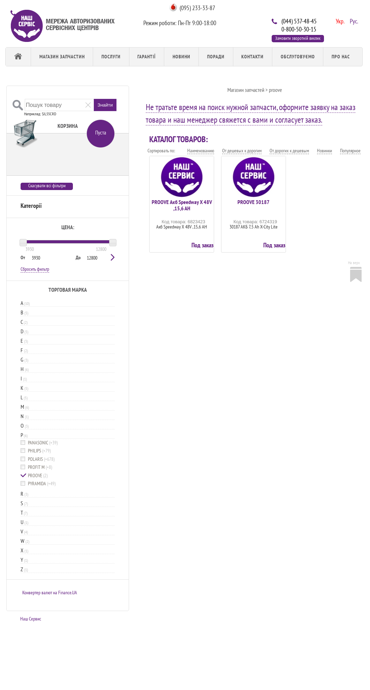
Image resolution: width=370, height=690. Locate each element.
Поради (216, 56)
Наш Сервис (30, 619)
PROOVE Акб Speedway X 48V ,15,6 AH (182, 205)
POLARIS (41, 459)
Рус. (353, 20)
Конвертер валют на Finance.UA (49, 592)
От (23, 257)
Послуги (111, 56)
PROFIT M (40, 467)
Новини (181, 56)
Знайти (105, 105)
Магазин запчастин (62, 56)
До (78, 257)
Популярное (350, 150)
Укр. (339, 20)
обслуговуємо (298, 56)
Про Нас (341, 56)
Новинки (324, 150)
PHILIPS (39, 451)
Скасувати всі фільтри (47, 186)
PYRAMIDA (41, 484)
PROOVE (37, 476)
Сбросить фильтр (35, 269)
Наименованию (200, 150)
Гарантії (146, 56)
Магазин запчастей (245, 89)
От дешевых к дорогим (242, 150)
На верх (354, 262)
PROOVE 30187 (253, 201)
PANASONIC (43, 443)
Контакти (252, 56)
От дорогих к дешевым (289, 150)
